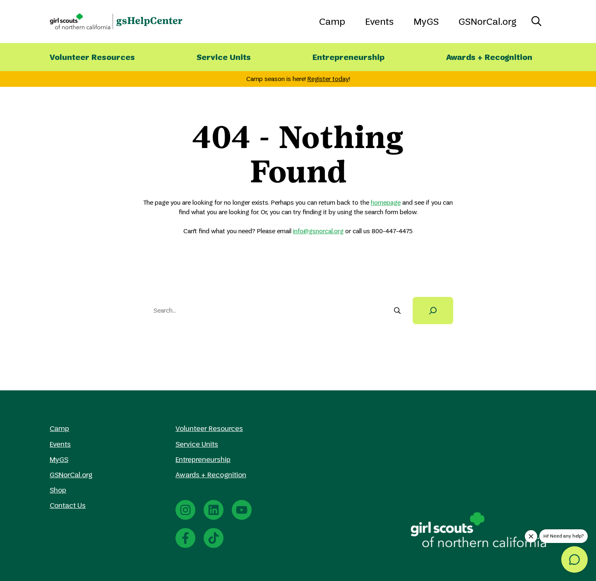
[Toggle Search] (536, 21)
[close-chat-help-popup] (531, 536)
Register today (328, 79)
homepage (386, 202)
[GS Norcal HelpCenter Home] (116, 21)
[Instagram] (185, 510)
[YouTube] (242, 510)
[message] (574, 559)
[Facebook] (185, 538)
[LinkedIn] (213, 510)
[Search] (433, 310)
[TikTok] (213, 538)
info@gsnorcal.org (318, 231)
